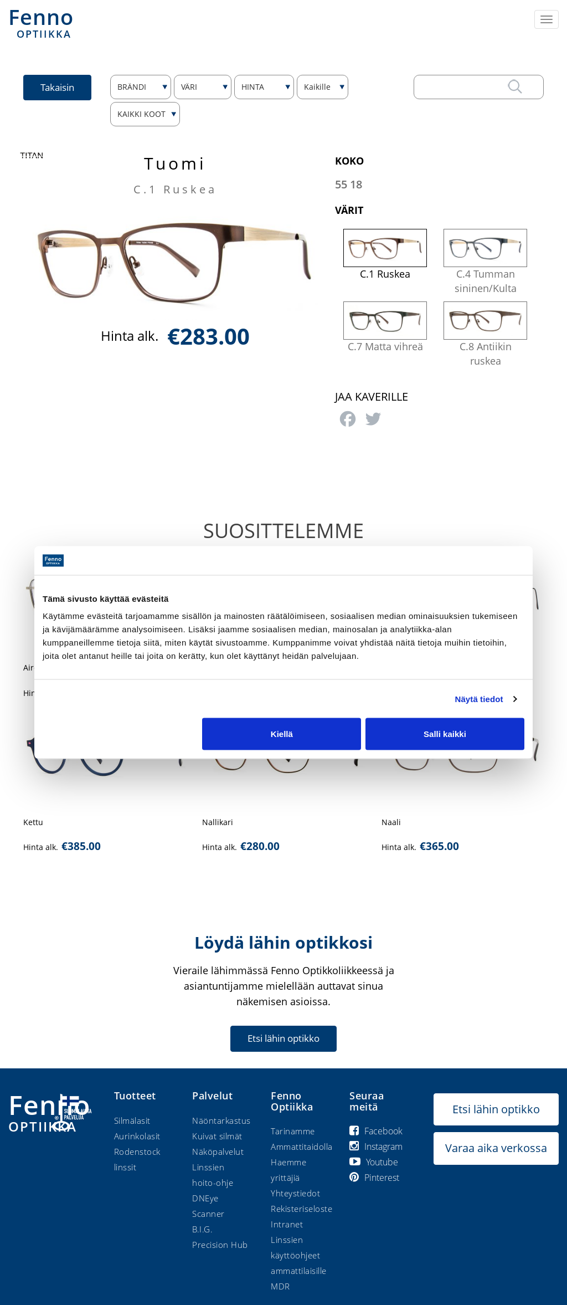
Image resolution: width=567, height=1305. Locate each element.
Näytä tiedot (479, 698)
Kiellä (282, 734)
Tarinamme (293, 1131)
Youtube (373, 1162)
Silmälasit (132, 1120)
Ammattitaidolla (302, 1146)
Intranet (287, 1224)
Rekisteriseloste (301, 1208)
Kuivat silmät (217, 1136)
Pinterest (374, 1177)
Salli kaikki (445, 734)
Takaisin (57, 87)
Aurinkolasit (137, 1136)
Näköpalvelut (218, 1151)
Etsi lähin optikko (283, 1038)
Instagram (376, 1146)
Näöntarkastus (221, 1120)
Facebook (376, 1131)
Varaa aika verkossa (496, 1147)
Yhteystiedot (295, 1193)
